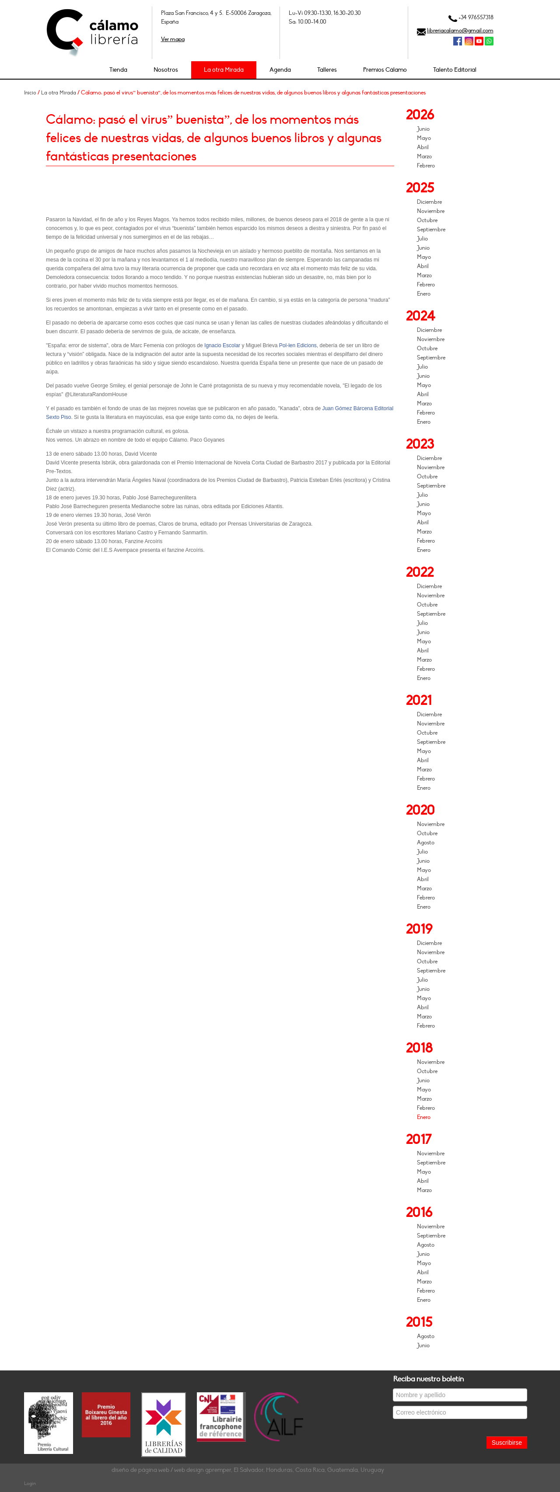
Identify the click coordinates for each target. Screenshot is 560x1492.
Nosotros (166, 69)
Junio (423, 128)
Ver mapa (173, 39)
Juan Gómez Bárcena (347, 408)
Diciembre (429, 202)
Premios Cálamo (385, 69)
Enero (423, 293)
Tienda (118, 69)
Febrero (426, 165)
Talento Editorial (454, 69)
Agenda (280, 69)
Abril (423, 147)
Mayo (424, 138)
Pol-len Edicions (298, 345)
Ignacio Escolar (222, 345)
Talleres (327, 69)
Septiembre (431, 229)
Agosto (425, 842)
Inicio (30, 93)
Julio (422, 238)
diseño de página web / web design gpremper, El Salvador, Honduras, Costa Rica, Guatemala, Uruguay (248, 1470)
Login (30, 1483)
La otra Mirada (224, 69)
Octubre (427, 220)
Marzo (424, 156)
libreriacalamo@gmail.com (460, 30)
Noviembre (430, 211)
